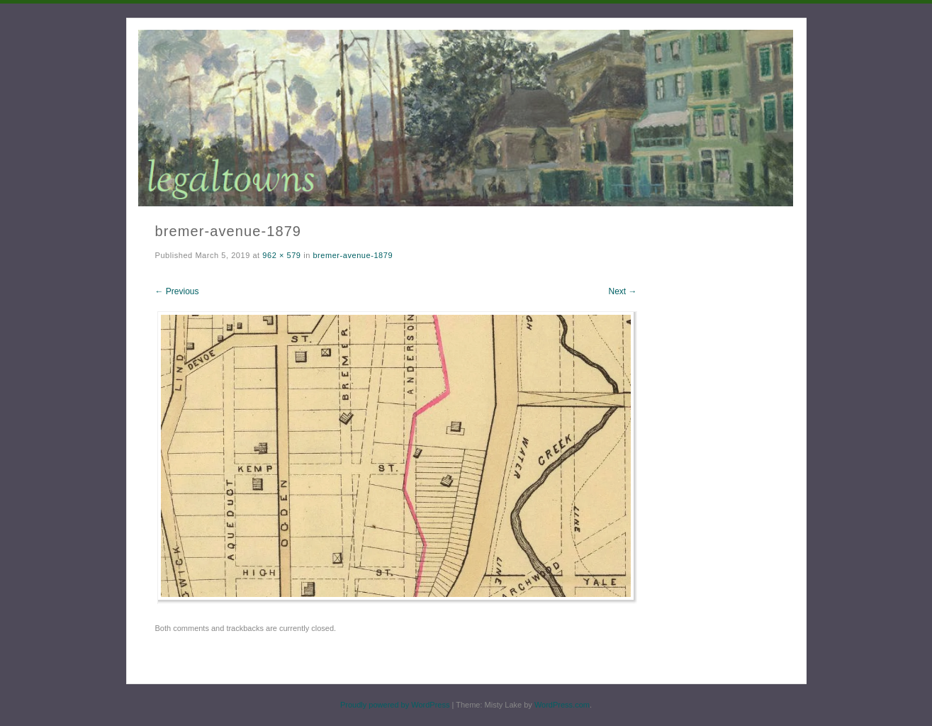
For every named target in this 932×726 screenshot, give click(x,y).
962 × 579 (281, 255)
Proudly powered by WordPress (394, 704)
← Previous (177, 291)
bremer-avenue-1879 (353, 255)
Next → (622, 291)
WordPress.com (562, 704)
